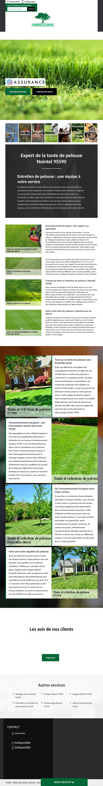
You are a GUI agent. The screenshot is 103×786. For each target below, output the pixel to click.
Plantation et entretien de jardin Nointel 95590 (26, 705)
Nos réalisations (17, 92)
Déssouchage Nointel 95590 (53, 705)
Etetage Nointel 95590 (53, 694)
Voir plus (50, 658)
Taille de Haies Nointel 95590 (82, 705)
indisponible (13, 1)
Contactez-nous (44, 92)
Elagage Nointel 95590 (82, 694)
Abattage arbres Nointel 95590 (25, 696)
